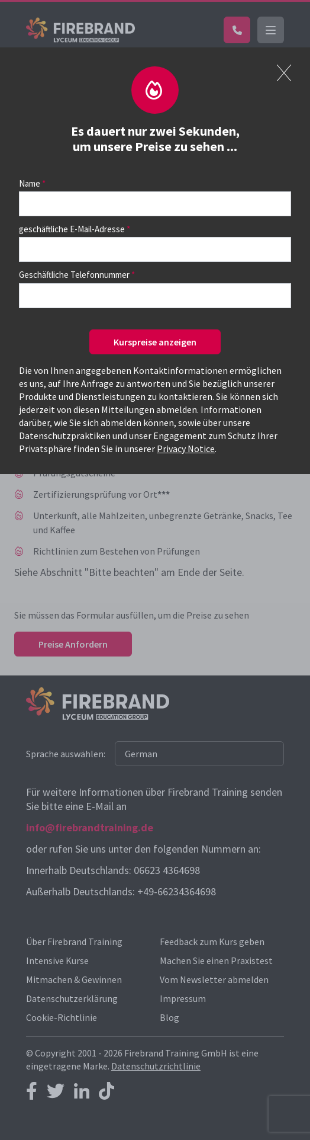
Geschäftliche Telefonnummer (74, 274)
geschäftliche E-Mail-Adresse (72, 229)
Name (29, 183)
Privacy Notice (186, 448)
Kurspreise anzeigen (155, 342)
